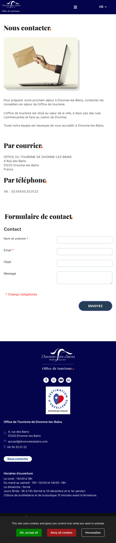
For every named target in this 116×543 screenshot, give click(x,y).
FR (101, 6)
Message (10, 273)
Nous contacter (17, 459)
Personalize (93, 532)
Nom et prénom (16, 238)
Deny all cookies (61, 532)
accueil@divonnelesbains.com (28, 441)
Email (9, 250)
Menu (75, 7)
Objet (7, 262)
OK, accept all (29, 532)
